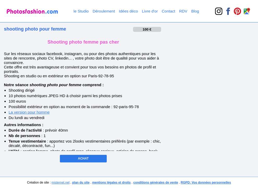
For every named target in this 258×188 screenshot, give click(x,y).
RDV (183, 11)
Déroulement (104, 11)
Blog (195, 11)
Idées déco (128, 11)
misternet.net (61, 182)
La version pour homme (29, 112)
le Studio (81, 11)
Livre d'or (150, 11)
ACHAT (83, 158)
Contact (168, 11)
